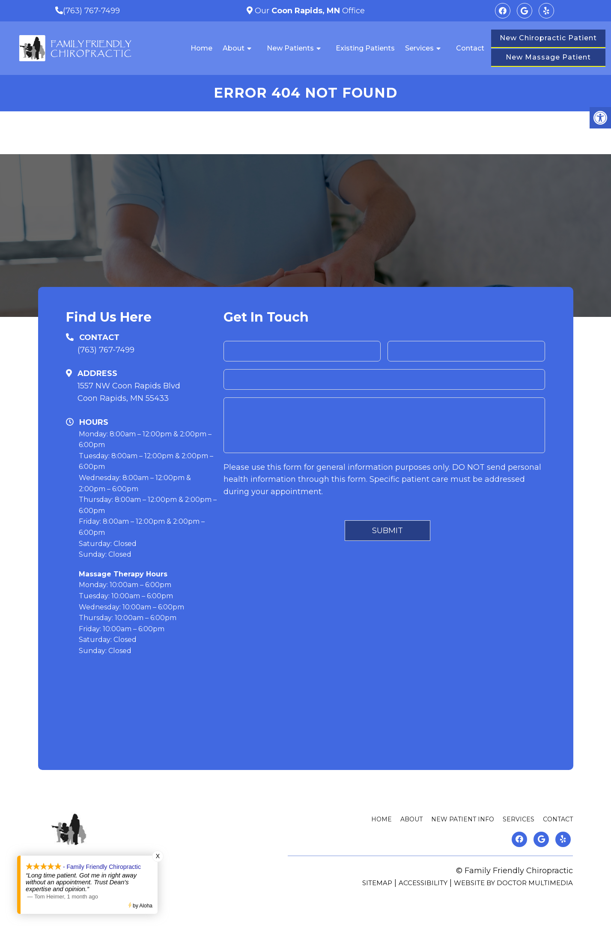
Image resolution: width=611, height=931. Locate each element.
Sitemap (377, 883)
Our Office (309, 10)
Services (419, 48)
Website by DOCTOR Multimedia (513, 883)
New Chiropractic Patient (548, 38)
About (233, 48)
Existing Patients (365, 48)
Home (201, 48)
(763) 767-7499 (91, 10)
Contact (470, 48)
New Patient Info (462, 819)
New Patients (290, 48)
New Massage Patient (548, 57)
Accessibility (423, 883)
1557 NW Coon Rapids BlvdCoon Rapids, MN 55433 (128, 392)
